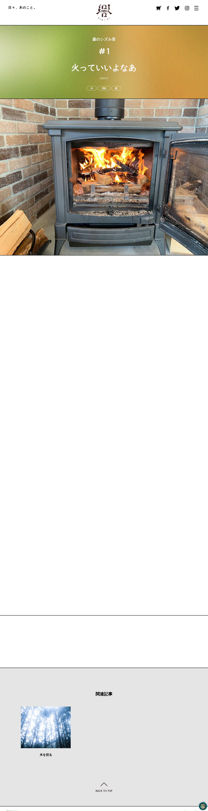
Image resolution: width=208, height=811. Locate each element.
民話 (104, 88)
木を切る (46, 755)
